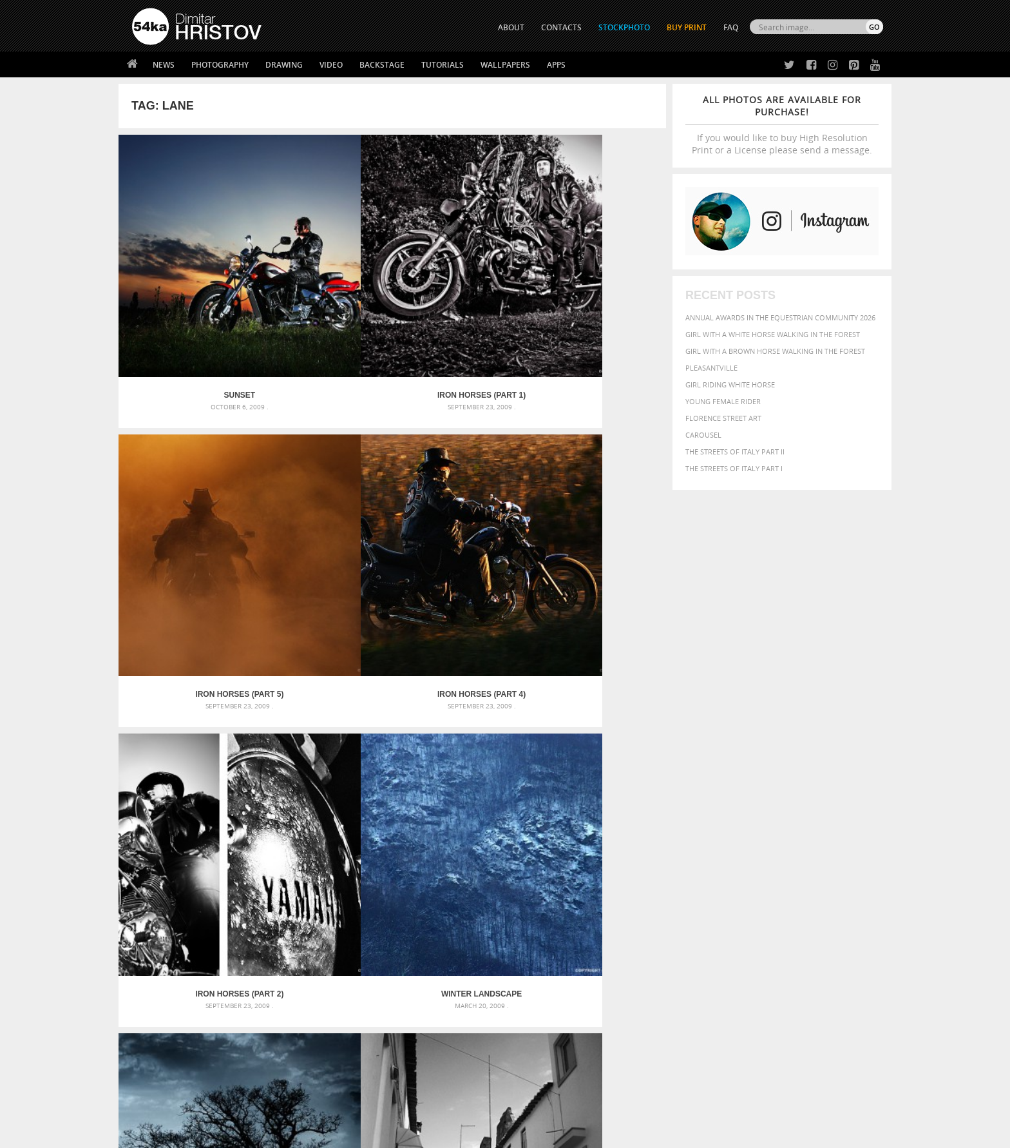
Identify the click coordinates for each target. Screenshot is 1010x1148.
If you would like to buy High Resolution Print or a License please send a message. (782, 124)
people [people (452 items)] (701, 903)
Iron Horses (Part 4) (597, 290)
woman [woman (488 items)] (728, 916)
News (164, 64)
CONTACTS (561, 27)
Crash (187, 678)
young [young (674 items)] (764, 915)
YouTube (535, 1061)
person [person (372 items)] (731, 903)
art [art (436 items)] (686, 851)
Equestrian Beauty (266, 1104)
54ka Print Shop (161, 993)
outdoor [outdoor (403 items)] (840, 890)
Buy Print (687, 27)
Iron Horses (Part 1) (324, 290)
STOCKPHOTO (624, 27)
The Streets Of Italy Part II (735, 451)
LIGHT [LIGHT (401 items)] (702, 890)
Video (331, 64)
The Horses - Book (165, 1042)
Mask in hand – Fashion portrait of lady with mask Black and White (247, 867)
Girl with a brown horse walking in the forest (775, 351)
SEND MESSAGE (770, 1019)
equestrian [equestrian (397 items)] (703, 878)
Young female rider (723, 401)
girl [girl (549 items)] (854, 878)
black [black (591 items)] (699, 865)
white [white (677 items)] (695, 915)
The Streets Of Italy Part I (734, 468)
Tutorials (442, 64)
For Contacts (344, 1058)
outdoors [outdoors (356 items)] (665, 903)
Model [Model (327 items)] (754, 890)
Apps (556, 64)
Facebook (537, 1011)
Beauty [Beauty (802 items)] (664, 865)
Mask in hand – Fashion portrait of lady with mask (227, 883)
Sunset (187, 290)
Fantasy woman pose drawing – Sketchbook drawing (489, 867)
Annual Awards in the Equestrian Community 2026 (780, 317)
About (330, 993)
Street (597, 484)
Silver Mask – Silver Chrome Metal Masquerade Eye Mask (237, 898)
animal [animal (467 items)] (661, 851)
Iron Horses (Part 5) (461, 290)
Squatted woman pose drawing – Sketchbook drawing (493, 898)
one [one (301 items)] (812, 891)
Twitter (534, 994)
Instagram (539, 1028)
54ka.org (239, 1133)
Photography (220, 64)
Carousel (703, 435)
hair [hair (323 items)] (873, 878)
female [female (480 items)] (827, 878)
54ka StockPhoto (164, 1010)
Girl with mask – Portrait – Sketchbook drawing (481, 883)
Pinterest (536, 1044)
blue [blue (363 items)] (723, 866)
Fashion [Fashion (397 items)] (793, 878)
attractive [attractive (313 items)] (713, 852)
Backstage (382, 64)
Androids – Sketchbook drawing (450, 852)
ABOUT (511, 27)
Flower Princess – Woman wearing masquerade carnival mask (247, 914)
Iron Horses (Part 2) (187, 484)
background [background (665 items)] (767, 851)
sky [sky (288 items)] (823, 904)
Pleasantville (711, 368)
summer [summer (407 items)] (662, 916)
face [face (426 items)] (765, 878)
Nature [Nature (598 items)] (785, 890)
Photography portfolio (178, 1026)
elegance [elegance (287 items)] (661, 879)
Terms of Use (309, 1133)
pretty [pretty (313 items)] (804, 903)
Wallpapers (505, 64)
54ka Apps (149, 1058)
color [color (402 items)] (800, 866)
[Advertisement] (507, 777)
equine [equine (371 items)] (741, 878)
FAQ (730, 27)
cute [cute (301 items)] (823, 866)
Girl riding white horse (730, 384)
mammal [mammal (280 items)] (728, 891)
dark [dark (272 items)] (841, 866)
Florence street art (723, 418)
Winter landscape (323, 484)
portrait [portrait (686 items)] (769, 902)
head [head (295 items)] (653, 891)
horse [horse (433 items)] (676, 890)
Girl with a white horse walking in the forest (772, 334)
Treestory (460, 484)
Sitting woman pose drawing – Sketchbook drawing (487, 914)
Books (330, 1026)
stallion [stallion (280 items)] (845, 904)
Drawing (284, 64)
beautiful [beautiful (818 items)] (828, 851)
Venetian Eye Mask (343, 1104)
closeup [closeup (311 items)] (772, 866)
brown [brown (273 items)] (745, 866)
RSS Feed (400, 1104)
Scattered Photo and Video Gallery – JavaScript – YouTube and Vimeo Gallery (247, 852)
